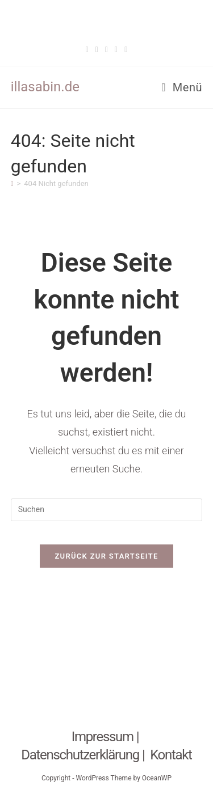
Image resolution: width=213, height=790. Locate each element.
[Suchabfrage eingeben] (107, 509)
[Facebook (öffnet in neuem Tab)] (87, 50)
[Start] (12, 183)
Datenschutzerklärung (80, 755)
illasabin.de (45, 87)
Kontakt (171, 755)
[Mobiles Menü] (181, 87)
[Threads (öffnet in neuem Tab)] (97, 50)
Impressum (102, 737)
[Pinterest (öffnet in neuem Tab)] (106, 50)
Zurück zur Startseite (106, 556)
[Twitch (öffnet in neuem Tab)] (126, 50)
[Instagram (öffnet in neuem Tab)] (116, 50)
